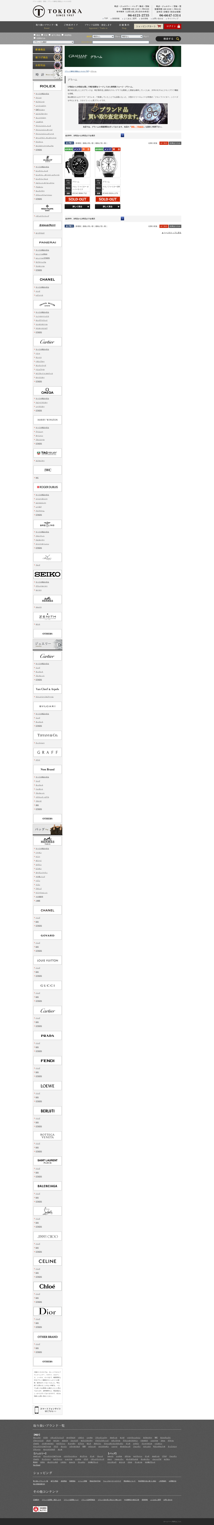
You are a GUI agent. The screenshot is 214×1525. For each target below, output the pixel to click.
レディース (39, 295)
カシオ (60, 1449)
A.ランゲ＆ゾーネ (159, 1446)
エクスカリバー (41, 503)
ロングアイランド (42, 320)
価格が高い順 (88, 143)
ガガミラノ (97, 1443)
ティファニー (40, 743)
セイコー (39, 590)
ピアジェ (81, 1443)
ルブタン (167, 1459)
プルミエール (40, 439)
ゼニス (38, 624)
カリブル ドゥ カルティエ (44, 373)
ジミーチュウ (111, 1462)
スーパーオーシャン (42, 544)
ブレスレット (40, 676)
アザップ (39, 888)
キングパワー (40, 191)
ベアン (38, 880)
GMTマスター (40, 110)
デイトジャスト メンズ (43, 126)
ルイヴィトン (60, 1443)
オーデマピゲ (40, 233)
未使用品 (67, 35)
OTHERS (39, 150)
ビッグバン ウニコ (42, 179)
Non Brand (36, 1465)
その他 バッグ (40, 876)
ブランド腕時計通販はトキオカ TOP (77, 71)
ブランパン (37, 1449)
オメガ (122, 1437)
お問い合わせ (157, 19)
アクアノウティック (102, 1440)
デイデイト (39, 142)
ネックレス (39, 672)
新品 (38, 35)
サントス (39, 357)
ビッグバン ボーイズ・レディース (47, 175)
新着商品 (72, 1481)
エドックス (147, 1446)
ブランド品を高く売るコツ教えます (110, 1500)
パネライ (81, 1437)
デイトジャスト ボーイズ (44, 130)
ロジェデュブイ (165, 1437)
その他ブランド (93, 1462)
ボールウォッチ (125, 1446)
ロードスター (40, 377)
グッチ (128, 1443)
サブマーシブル (41, 262)
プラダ (164, 1456)
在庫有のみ (40, 38)
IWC (37, 478)
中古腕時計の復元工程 (131, 1500)
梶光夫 (35, 1462)
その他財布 (39, 896)
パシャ (38, 353)
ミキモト (63, 1462)
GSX (84, 1446)
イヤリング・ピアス (42, 797)
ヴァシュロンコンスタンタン (113, 1443)
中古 (46, 35)
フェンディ (137, 1446)
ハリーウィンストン (133, 1437)
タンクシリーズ (41, 365)
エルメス (39, 607)
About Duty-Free (95, 1481)
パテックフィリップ (42, 216)
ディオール (138, 1462)
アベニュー (39, 431)
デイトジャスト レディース (45, 134)
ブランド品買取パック (71, 1500)
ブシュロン (81, 1462)
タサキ (42, 1462)
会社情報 (144, 19)
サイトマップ (173, 19)
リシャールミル (147, 1443)
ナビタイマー (40, 540)
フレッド (100, 1456)
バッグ (38, 918)
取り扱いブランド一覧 (40, 1481)
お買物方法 (172, 1481)
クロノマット (40, 536)
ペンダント (39, 789)
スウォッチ (92, 1446)
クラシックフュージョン (44, 195)
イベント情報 (82, 1481)
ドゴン (38, 884)
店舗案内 (36, 1500)
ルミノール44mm (41, 254)
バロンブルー (40, 361)
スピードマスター (42, 402)
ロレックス (37, 1437)
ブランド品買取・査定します (51, 1500)
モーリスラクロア (49, 1449)
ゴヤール (128, 1456)
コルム (163, 1440)
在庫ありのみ (175, 143)
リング (38, 667)
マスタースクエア (42, 328)
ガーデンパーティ (42, 872)
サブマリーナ (40, 102)
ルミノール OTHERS (43, 258)
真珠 (37, 805)
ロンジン (64, 1446)
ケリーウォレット (42, 892)
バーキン (39, 852)
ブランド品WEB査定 (88, 1500)
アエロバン (39, 187)
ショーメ (114, 1446)
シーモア (39, 507)
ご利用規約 (162, 1481)
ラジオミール (40, 266)
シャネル (90, 1437)
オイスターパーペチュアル (45, 146)
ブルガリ (36, 1443)
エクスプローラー (42, 114)
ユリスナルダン (103, 1446)
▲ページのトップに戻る (171, 233)
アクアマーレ (40, 511)
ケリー (38, 856)
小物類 (38, 900)
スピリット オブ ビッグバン (45, 183)
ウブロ (45, 1437)
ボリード (39, 860)
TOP (106, 18)
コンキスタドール (42, 324)
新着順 (78, 143)
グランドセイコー (42, 586)
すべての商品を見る (42, 94)
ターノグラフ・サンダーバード (46, 138)
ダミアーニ (83, 1456)
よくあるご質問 (130, 19)
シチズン (136, 1443)
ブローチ (39, 801)
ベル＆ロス (144, 1440)
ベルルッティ (119, 1459)
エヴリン (39, 864)
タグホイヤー (40, 460)
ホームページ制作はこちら (172, 1521)
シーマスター (40, 406)
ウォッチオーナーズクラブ (112, 1481)
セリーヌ (122, 1462)
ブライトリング (38, 1440)
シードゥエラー (41, 106)
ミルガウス (39, 122)
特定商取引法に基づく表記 (147, 1481)
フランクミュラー (101, 1437)
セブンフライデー (87, 1440)
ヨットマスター (41, 118)
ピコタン (39, 868)
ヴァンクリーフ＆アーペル (45, 697)
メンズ (38, 291)
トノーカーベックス (42, 316)
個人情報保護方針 (39, 1484)
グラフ (38, 760)
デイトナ (39, 98)
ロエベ (109, 1459)
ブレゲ (38, 565)
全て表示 (163, 143)
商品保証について (130, 1481)
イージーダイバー (42, 499)
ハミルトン (158, 1443)
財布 (37, 922)
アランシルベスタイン (130, 1440)
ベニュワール (40, 369)
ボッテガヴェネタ (132, 1459)
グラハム (171, 1440)
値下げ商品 (56, 35)
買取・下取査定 (137, 127)
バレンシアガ (156, 1459)
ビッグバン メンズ (42, 171)
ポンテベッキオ (52, 1462)
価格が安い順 (100, 143)
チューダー (71, 1443)
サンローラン (145, 1459)
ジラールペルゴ (74, 1446)
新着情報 (115, 19)
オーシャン (39, 435)
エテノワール (115, 1440)
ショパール (154, 1440)
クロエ (130, 1462)
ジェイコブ (74, 1440)
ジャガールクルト (48, 1443)
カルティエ (113, 1437)
